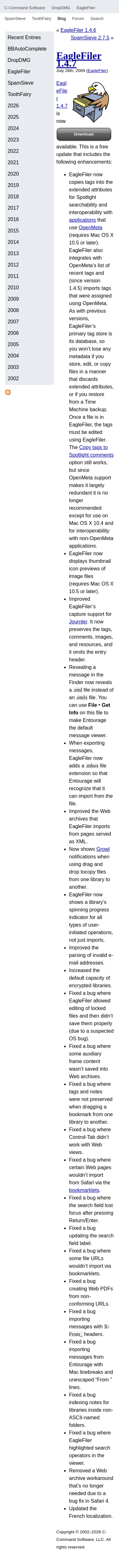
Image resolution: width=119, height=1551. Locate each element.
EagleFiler (85, 7)
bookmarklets (84, 1190)
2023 (13, 139)
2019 (13, 185)
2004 (13, 355)
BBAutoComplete (27, 48)
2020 (13, 174)
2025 (13, 117)
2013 (13, 253)
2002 (13, 378)
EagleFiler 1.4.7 (79, 59)
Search (96, 18)
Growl (103, 849)
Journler (78, 621)
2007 (13, 321)
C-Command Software (24, 7)
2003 (13, 367)
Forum (78, 18)
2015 (13, 230)
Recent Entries (24, 37)
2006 (13, 333)
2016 (13, 219)
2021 (13, 162)
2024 (13, 128)
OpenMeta (90, 227)
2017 (13, 208)
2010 (13, 287)
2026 (13, 105)
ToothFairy (41, 18)
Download (84, 134)
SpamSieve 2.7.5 (90, 37)
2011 (13, 276)
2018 (13, 196)
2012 (13, 265)
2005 (13, 344)
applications (82, 220)
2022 (13, 151)
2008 (13, 310)
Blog (61, 18)
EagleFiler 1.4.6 (78, 30)
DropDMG (61, 7)
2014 (13, 242)
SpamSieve (14, 18)
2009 (13, 299)
